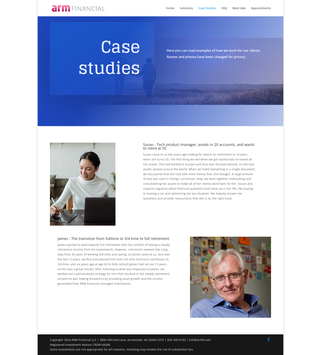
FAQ (224, 8)
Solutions (186, 8)
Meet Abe (239, 8)
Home (170, 8)
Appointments (261, 8)
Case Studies (207, 8)
